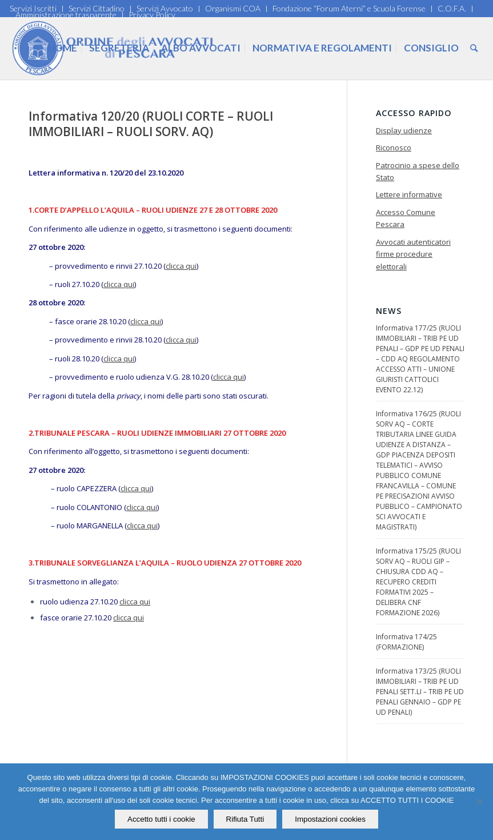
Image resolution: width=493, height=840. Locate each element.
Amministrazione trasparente (66, 14)
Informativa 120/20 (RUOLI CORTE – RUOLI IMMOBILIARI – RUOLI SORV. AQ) (151, 124)
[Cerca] (473, 48)
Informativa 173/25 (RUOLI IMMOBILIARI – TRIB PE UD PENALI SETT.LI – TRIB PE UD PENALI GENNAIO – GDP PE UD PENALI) (420, 691)
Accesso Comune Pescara (405, 218)
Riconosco (393, 147)
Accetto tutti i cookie (161, 819)
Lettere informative (409, 194)
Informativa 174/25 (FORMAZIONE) (406, 642)
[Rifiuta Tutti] (478, 801)
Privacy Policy (152, 14)
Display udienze (404, 130)
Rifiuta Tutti (245, 819)
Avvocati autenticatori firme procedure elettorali (413, 254)
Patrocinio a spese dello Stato (417, 171)
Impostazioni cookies (330, 819)
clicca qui (181, 266)
